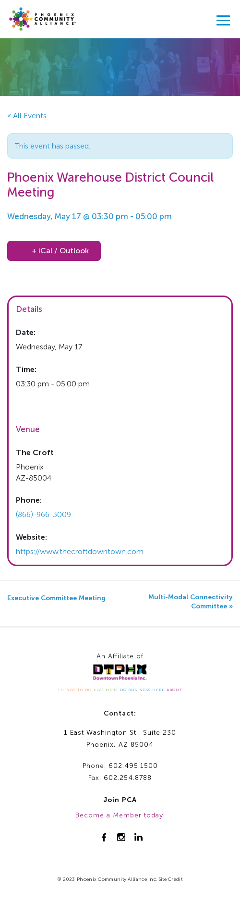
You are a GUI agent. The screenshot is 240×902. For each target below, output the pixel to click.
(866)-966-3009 (43, 514)
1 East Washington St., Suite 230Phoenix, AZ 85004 (120, 739)
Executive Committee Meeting (56, 598)
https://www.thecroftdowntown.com (80, 551)
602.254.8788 (128, 778)
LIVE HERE (106, 689)
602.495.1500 (133, 766)
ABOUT (174, 689)
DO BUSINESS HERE (142, 689)
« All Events (27, 115)
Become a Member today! (120, 815)
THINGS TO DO (75, 689)
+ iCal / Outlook (60, 250)
